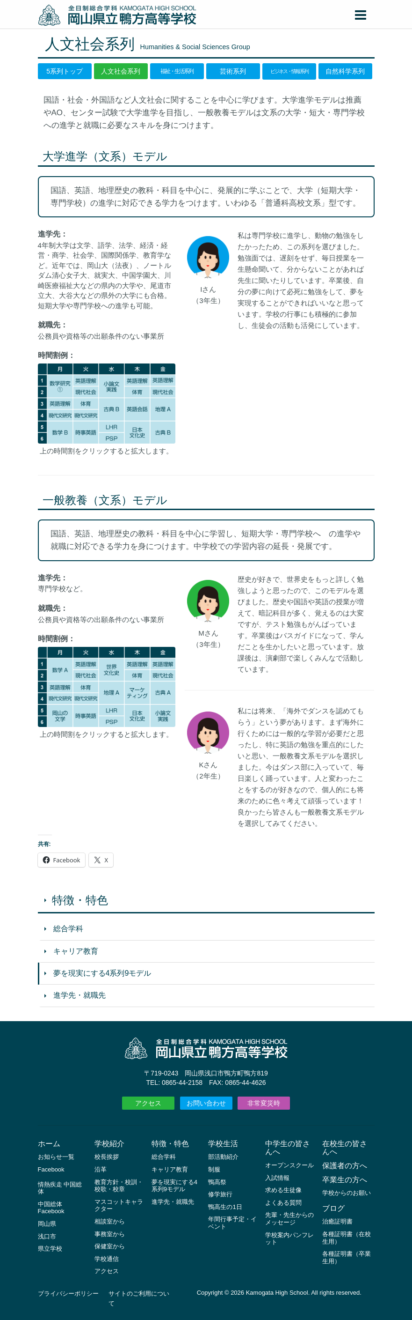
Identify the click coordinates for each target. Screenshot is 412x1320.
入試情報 (277, 1177)
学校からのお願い (346, 1192)
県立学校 (50, 1248)
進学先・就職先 (79, 995)
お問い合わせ (206, 1103)
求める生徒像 (283, 1190)
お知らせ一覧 (56, 1156)
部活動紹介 (223, 1156)
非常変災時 (263, 1103)
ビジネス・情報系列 (289, 70)
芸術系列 (233, 71)
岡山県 (47, 1223)
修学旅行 (220, 1194)
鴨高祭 (217, 1182)
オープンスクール (289, 1165)
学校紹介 (109, 1144)
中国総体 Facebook (51, 1208)
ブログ (333, 1208)
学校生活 (223, 1144)
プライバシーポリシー (68, 1293)
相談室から (109, 1221)
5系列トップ (64, 71)
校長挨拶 (106, 1156)
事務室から (109, 1234)
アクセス (148, 1103)
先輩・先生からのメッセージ (289, 1218)
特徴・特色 (80, 900)
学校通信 (106, 1258)
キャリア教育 (75, 951)
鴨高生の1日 (225, 1206)
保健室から (109, 1246)
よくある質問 (283, 1202)
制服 (214, 1169)
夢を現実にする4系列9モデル (102, 973)
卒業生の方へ (344, 1180)
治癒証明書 (337, 1221)
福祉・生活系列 (177, 71)
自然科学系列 (345, 71)
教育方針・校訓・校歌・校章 (118, 1186)
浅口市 (47, 1236)
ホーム (49, 1144)
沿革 (100, 1169)
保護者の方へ (344, 1166)
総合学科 (68, 929)
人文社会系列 (120, 71)
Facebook (51, 1169)
